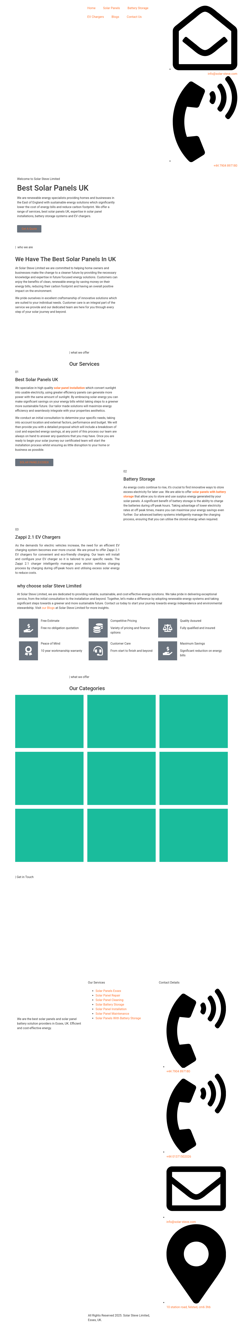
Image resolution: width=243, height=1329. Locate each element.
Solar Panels (111, 8)
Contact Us (134, 17)
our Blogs (49, 608)
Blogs (115, 17)
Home (91, 8)
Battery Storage (138, 8)
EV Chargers (95, 17)
